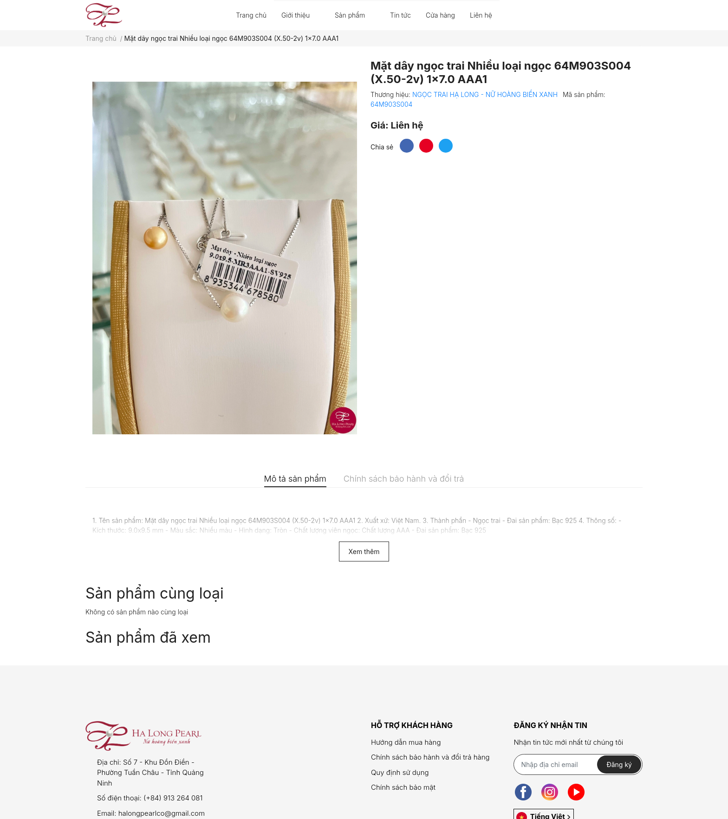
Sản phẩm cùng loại (154, 593)
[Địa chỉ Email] (578, 764)
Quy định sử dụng (400, 772)
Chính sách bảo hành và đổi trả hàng (430, 757)
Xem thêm (364, 551)
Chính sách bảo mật (403, 787)
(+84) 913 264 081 (173, 797)
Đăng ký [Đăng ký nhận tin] (619, 764)
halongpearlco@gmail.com (161, 813)
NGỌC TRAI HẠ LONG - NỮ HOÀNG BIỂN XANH (485, 94)
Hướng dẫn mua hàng (406, 742)
